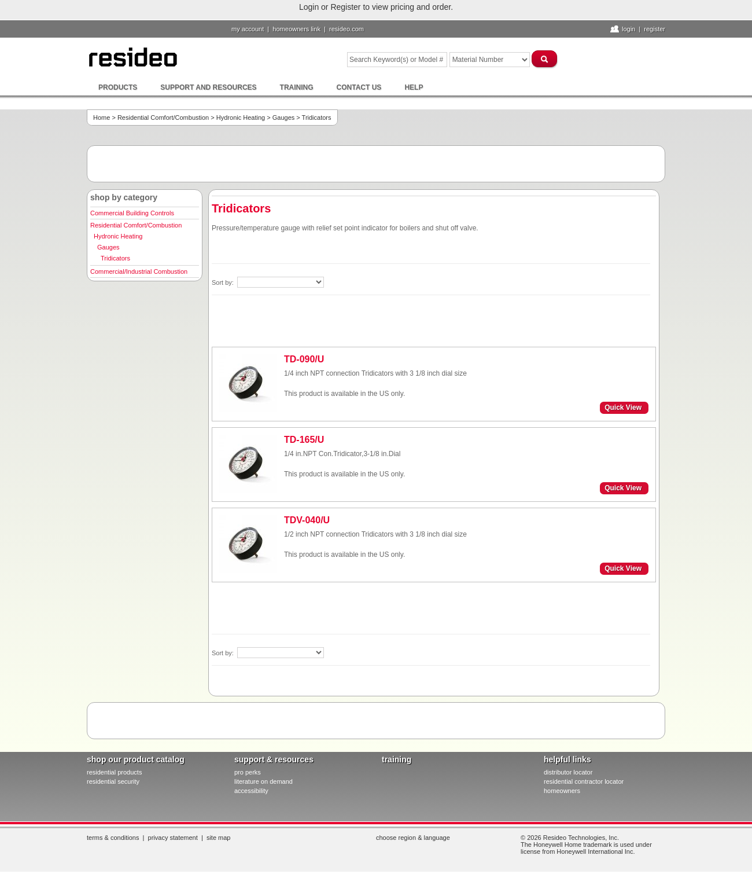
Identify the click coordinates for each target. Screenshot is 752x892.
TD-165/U (304, 440)
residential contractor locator (584, 781)
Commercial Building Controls (132, 213)
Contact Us (359, 87)
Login (628, 28)
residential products (114, 772)
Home (101, 117)
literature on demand (263, 781)
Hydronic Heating (240, 117)
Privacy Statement (173, 837)
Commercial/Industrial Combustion (138, 271)
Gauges (283, 117)
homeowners (562, 790)
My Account (247, 28)
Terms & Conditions (113, 837)
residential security (113, 781)
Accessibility (251, 790)
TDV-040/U (307, 520)
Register (654, 28)
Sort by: (223, 282)
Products (117, 87)
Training (297, 87)
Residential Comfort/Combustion (163, 117)
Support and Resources (208, 87)
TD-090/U (304, 359)
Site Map (219, 837)
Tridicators (115, 258)
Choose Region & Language (413, 837)
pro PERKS (247, 772)
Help (413, 87)
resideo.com (346, 28)
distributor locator (568, 772)
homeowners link (296, 28)
